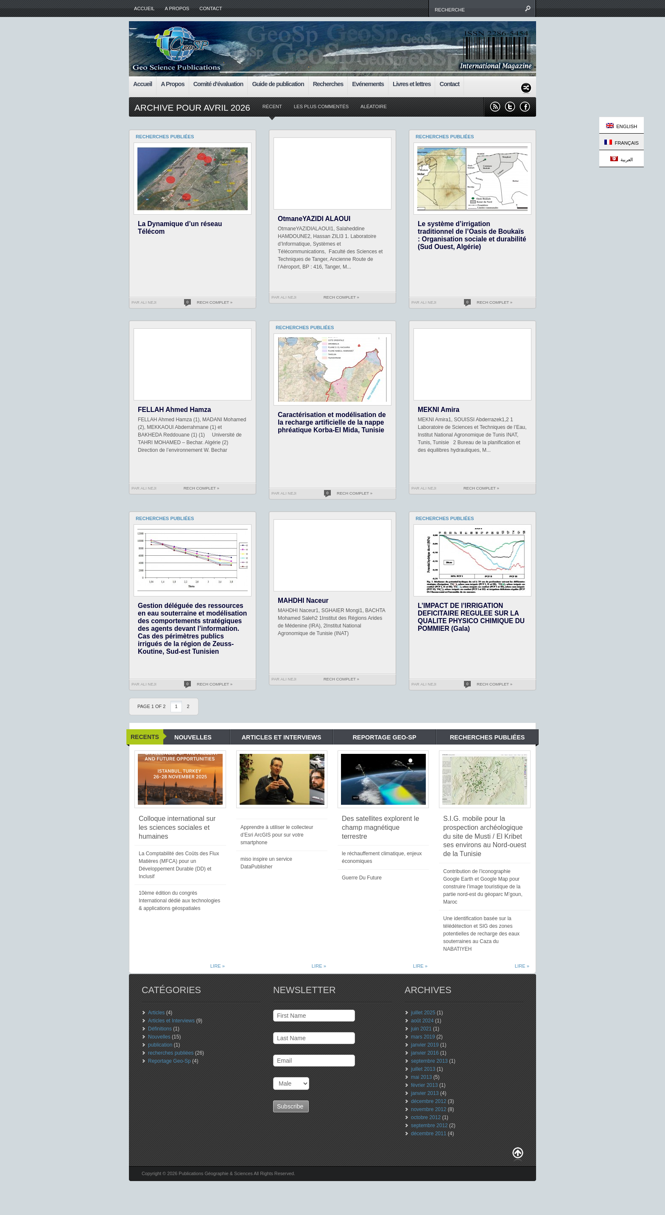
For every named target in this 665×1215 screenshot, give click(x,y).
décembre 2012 (428, 1101)
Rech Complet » (214, 302)
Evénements (368, 84)
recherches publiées (170, 1053)
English (621, 126)
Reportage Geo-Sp (169, 1061)
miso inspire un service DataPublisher (266, 863)
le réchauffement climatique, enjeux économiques (382, 857)
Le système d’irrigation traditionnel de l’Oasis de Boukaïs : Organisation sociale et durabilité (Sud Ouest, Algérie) (472, 235)
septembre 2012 (429, 1125)
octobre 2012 (426, 1117)
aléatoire (373, 106)
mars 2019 (423, 1037)
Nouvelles (159, 1037)
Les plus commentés (321, 106)
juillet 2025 (423, 1013)
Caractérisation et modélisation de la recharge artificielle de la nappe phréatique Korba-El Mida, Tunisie (332, 422)
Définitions (160, 1029)
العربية (621, 159)
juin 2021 (421, 1029)
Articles (156, 1013)
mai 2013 (421, 1077)
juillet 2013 (423, 1069)
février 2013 (424, 1085)
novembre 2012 (428, 1109)
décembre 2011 (428, 1134)
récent (272, 106)
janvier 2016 (425, 1053)
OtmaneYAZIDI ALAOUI (314, 218)
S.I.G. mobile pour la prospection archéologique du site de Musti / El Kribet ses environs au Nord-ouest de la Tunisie (484, 836)
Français (621, 143)
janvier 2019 (425, 1045)
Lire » (217, 966)
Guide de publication (278, 84)
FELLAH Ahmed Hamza (174, 409)
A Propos (177, 8)
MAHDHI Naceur (303, 600)
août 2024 (422, 1021)
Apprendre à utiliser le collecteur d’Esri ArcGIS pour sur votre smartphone (276, 834)
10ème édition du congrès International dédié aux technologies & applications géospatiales (179, 900)
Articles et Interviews (171, 1021)
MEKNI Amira (438, 409)
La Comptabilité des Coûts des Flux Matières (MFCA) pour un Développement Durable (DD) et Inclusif (179, 865)
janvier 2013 (425, 1093)
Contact (210, 8)
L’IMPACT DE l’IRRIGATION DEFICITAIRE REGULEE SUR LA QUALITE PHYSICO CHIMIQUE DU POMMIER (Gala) (471, 617)
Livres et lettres (411, 84)
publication (160, 1045)
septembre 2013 (429, 1061)
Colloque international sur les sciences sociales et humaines (177, 827)
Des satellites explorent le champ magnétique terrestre (380, 827)
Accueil (144, 8)
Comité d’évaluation (218, 84)
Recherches (328, 84)
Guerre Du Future (362, 878)
